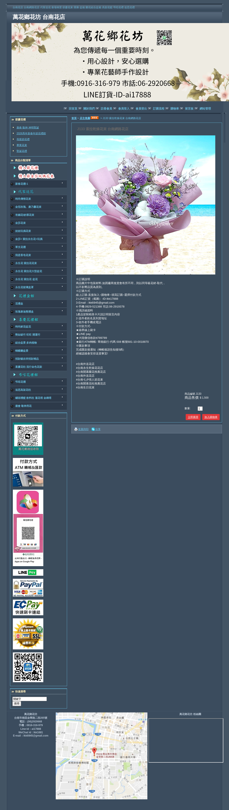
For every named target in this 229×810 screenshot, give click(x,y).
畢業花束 (22, 145)
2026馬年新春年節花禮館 (31, 133)
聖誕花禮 (22, 151)
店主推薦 (85, 118)
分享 (98, 429)
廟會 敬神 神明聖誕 (28, 127)
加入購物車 (210, 417)
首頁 (74, 118)
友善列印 (83, 429)
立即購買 (193, 417)
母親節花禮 (23, 139)
